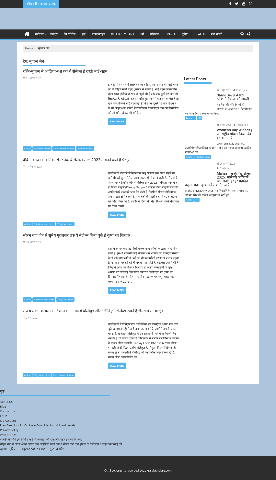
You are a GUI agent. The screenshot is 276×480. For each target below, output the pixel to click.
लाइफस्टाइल (98, 34)
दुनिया (185, 34)
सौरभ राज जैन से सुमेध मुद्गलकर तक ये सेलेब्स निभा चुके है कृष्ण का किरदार (76, 235)
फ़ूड (84, 34)
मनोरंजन (39, 34)
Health (199, 34)
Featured (190, 117)
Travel (170, 34)
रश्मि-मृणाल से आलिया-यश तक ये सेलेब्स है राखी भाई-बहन (65, 71)
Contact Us (7, 411)
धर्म (142, 34)
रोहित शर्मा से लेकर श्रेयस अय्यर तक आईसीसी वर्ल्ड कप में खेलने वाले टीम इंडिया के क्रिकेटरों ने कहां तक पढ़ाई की (61, 444)
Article (27, 148)
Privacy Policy (9, 430)
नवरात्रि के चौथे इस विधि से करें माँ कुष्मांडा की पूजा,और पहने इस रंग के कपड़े (41, 439)
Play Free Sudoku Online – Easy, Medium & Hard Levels (37, 425)
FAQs (3, 416)
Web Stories (8, 435)
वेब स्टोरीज (69, 34)
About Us (6, 402)
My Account (8, 420)
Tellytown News (85, 148)
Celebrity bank (122, 34)
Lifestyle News (203, 156)
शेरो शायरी (216, 34)
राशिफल (154, 34)
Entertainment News (63, 148)
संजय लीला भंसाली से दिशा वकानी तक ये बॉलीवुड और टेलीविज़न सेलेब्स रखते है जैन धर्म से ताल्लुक (93, 311)
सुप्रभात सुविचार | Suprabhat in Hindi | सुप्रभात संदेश (32, 449)
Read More (117, 121)
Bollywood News (42, 148)
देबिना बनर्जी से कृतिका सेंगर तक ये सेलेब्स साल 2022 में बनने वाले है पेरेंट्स (77, 160)
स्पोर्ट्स (54, 34)
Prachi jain (240, 90)
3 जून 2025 (224, 90)
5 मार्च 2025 (224, 124)
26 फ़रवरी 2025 (226, 163)
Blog (3, 406)
